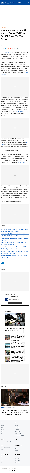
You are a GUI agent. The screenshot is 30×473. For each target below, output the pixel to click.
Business (3, 407)
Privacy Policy (18, 460)
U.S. (16, 423)
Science (16, 448)
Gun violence (8, 263)
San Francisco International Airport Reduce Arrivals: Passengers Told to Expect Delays (17, 345)
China (2, 427)
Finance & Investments (5, 447)
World (2, 423)
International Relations (19, 435)
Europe (2, 429)
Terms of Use (17, 462)
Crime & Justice (18, 433)
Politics (16, 425)
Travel (2, 460)
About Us (17, 456)
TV (1, 462)
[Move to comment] (17, 48)
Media (2, 449)
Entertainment (4, 454)
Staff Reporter (6, 45)
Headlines (3, 27)
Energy (2, 445)
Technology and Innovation (6, 441)
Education (17, 429)
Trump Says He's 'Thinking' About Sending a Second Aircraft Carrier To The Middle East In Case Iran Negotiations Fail (18, 359)
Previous (25, 387)
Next (28, 387)
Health (16, 450)
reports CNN (21, 162)
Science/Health (19, 445)
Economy (3, 443)
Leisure (2, 458)
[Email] (15, 48)
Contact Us (17, 458)
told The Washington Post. (22, 111)
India (2, 431)
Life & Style (3, 456)
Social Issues (17, 431)
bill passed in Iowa (6, 52)
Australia (2, 425)
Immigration (17, 427)
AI (15, 441)
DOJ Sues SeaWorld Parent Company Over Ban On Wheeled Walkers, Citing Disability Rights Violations (15, 412)
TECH (16, 439)
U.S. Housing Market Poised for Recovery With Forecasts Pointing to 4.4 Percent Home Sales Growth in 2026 (17, 338)
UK (1, 433)
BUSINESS (3, 439)
